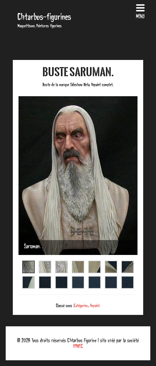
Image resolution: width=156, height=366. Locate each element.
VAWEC (78, 346)
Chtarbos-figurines (44, 16)
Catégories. (81, 305)
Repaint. (95, 305)
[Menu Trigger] (140, 11)
